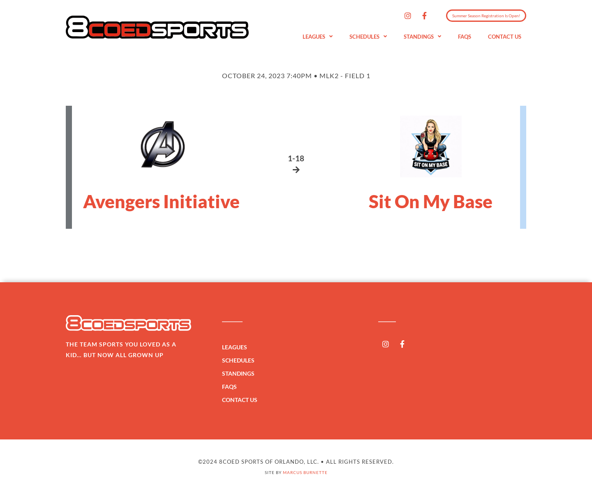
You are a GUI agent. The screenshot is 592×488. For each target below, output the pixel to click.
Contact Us (504, 36)
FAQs (464, 36)
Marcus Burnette (305, 472)
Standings (422, 37)
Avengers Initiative (161, 201)
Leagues (318, 37)
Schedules (368, 37)
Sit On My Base (431, 201)
